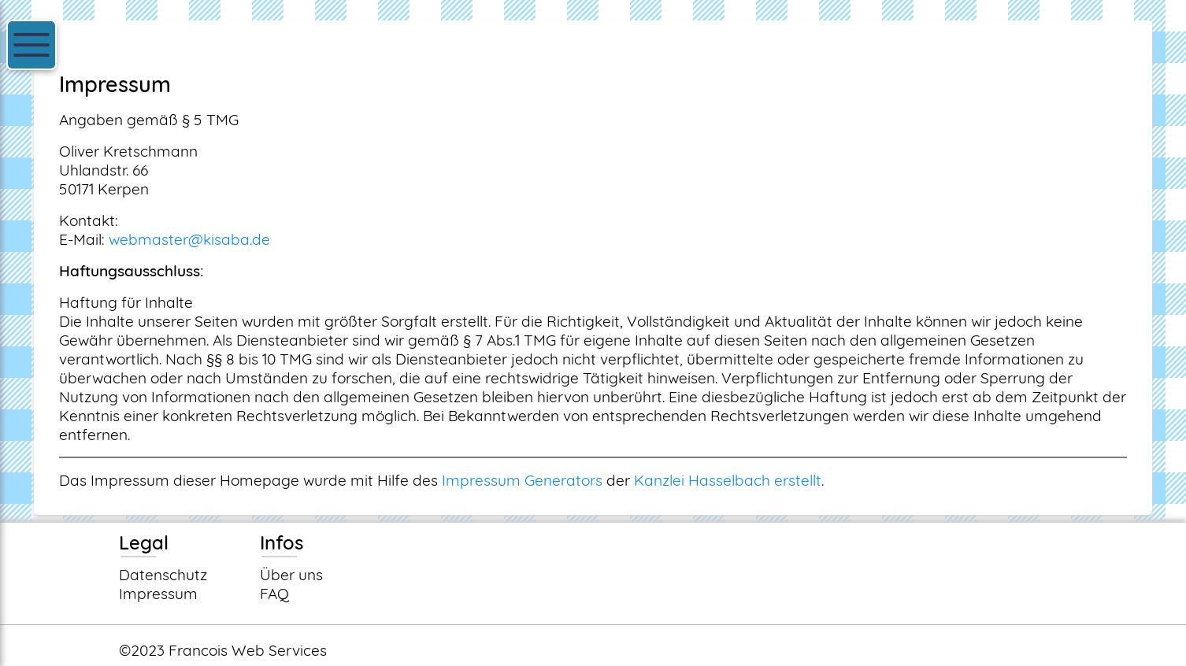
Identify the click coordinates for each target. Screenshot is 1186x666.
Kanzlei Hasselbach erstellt (727, 480)
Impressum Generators (522, 480)
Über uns (291, 574)
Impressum (158, 593)
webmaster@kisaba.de (189, 239)
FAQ (274, 593)
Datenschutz (163, 574)
